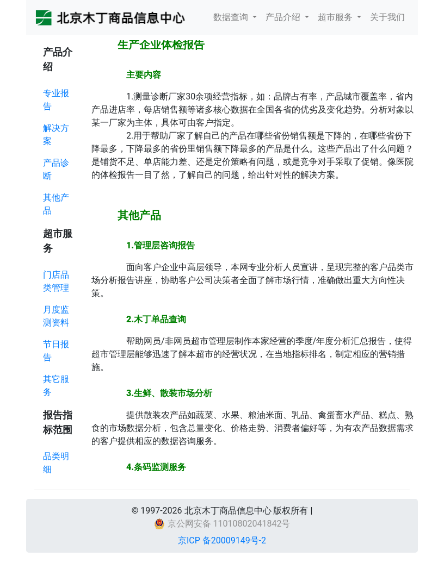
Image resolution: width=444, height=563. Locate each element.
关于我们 (387, 17)
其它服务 (56, 385)
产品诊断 (56, 169)
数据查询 (231, 17)
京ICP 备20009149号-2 (222, 540)
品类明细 (56, 462)
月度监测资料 (56, 316)
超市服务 (336, 17)
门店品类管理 (56, 281)
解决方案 (56, 134)
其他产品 (56, 204)
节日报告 (56, 350)
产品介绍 (284, 17)
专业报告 (56, 99)
